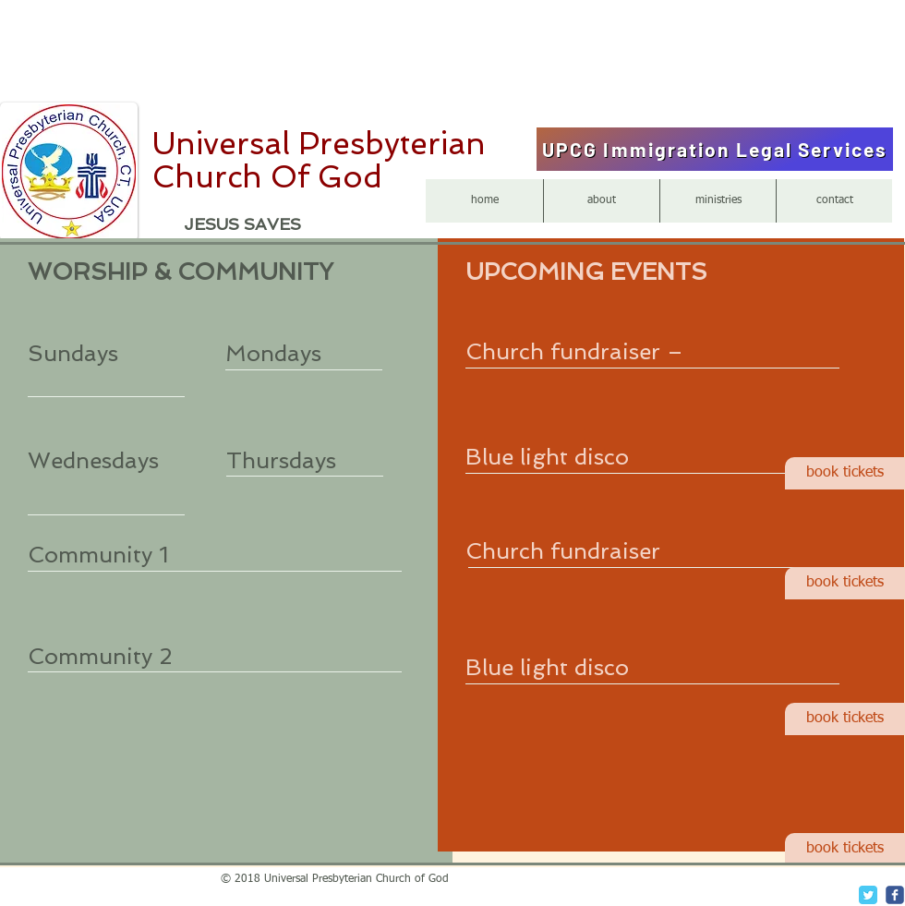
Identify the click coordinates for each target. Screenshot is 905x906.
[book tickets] (845, 473)
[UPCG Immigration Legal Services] (715, 149)
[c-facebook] (895, 895)
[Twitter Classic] (868, 895)
